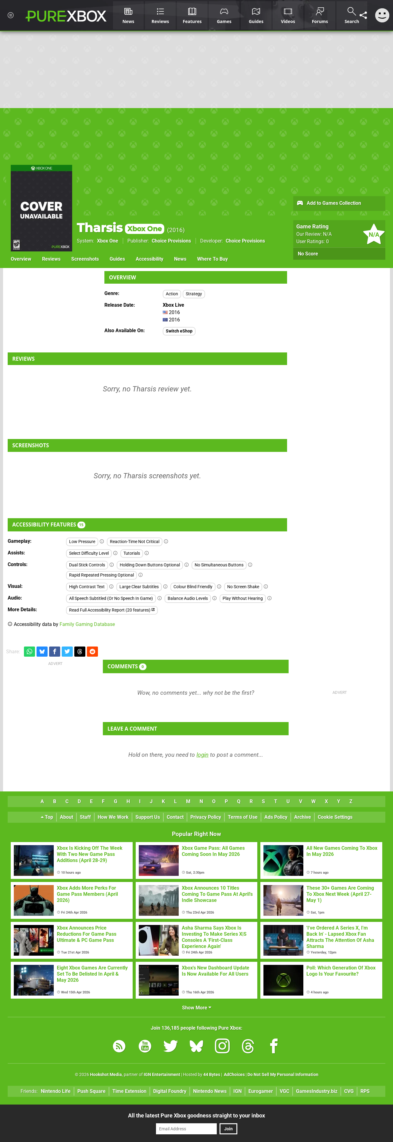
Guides (117, 259)
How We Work (113, 817)
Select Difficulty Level (89, 553)
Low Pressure (82, 541)
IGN (237, 1091)
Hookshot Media (106, 1074)
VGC (284, 1091)
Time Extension (129, 1091)
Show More (196, 1008)
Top (47, 817)
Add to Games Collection (328, 203)
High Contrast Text (87, 586)
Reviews (51, 259)
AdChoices (234, 1074)
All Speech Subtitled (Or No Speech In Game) (111, 598)
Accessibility (149, 259)
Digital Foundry (169, 1091)
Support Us (147, 817)
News (180, 259)
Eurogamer (260, 1091)
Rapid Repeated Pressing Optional (101, 575)
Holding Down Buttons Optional (150, 565)
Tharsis (120, 227)
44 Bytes (211, 1074)
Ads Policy (275, 817)
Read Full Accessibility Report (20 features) (112, 610)
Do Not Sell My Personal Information (282, 1074)
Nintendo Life (56, 1091)
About (66, 817)
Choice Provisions (171, 241)
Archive (302, 817)
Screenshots (85, 259)
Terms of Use (243, 817)
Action (172, 294)
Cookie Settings (335, 817)
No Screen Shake (243, 586)
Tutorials (131, 553)
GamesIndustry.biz (316, 1091)
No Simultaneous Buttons (219, 565)
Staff (85, 817)
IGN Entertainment (162, 1074)
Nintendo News (210, 1091)
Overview (21, 259)
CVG (349, 1091)
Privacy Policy (205, 817)
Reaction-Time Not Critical (134, 541)
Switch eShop (179, 331)
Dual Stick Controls (87, 565)
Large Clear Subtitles (139, 586)
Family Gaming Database (87, 624)
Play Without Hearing (243, 598)
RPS (365, 1091)
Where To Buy (212, 259)
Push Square (91, 1091)
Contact (175, 817)
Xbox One (107, 241)
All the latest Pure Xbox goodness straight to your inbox (196, 1115)
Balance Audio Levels (188, 598)
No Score (308, 254)
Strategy (194, 294)
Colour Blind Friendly (192, 586)
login (202, 754)
